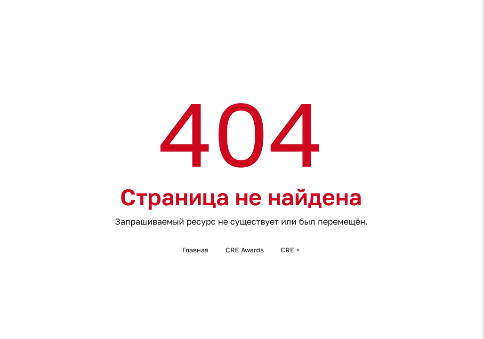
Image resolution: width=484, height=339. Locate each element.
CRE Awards (245, 250)
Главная (196, 250)
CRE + (290, 250)
